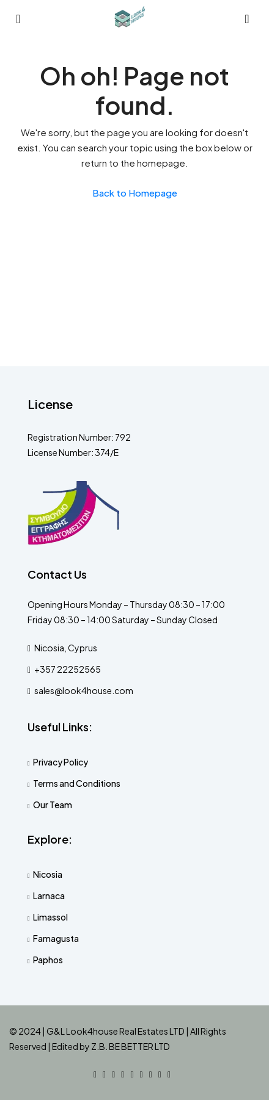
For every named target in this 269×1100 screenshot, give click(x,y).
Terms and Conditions (76, 783)
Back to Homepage (134, 192)
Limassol (50, 916)
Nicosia (47, 874)
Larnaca (49, 895)
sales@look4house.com (83, 690)
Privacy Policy (60, 761)
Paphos (48, 959)
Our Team (52, 804)
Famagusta (56, 938)
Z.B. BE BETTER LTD (130, 1046)
